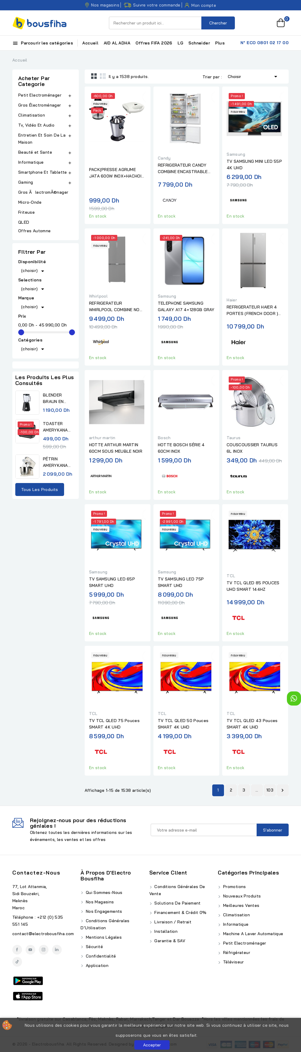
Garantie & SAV (169, 940)
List (103, 76)
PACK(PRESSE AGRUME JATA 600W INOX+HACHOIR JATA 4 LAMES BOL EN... (116, 173)
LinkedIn (57, 950)
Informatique (31, 162)
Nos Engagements (103, 911)
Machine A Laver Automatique (252, 933)
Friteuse (26, 212)
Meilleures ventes (240, 905)
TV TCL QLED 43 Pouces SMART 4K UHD (252, 724)
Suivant (282, 790)
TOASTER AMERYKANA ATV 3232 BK (56, 427)
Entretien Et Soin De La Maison (42, 138)
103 (269, 790)
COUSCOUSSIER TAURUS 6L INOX (252, 448)
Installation (165, 931)
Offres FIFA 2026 (154, 43)
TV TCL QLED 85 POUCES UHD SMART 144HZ (253, 586)
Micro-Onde (30, 202)
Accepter (152, 1045)
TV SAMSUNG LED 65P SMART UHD (112, 582)
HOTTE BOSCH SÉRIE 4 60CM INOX (181, 448)
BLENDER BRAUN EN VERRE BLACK (57, 398)
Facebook (17, 950)
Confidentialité (100, 956)
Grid (94, 76)
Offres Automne (34, 230)
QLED (24, 222)
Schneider (199, 43)
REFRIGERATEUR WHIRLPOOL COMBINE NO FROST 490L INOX (114, 307)
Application (96, 965)
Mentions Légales (103, 937)
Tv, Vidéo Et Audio (36, 125)
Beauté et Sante (35, 152)
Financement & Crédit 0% (180, 912)
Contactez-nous (36, 872)
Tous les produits (39, 489)
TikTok (17, 962)
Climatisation (31, 115)
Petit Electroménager (39, 95)
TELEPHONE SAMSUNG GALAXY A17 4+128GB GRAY (186, 306)
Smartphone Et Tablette (42, 172)
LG (180, 43)
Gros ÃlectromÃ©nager (43, 192)
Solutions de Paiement (177, 903)
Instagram (44, 950)
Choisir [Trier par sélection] (253, 76)
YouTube (30, 950)
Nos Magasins (99, 902)
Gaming (25, 182)
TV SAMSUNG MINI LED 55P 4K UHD (254, 164)
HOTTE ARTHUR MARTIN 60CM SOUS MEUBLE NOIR (115, 448)
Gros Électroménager (39, 105)
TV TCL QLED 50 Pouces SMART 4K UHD (183, 724)
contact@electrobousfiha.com (43, 933)
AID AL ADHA (117, 43)
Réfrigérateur (236, 952)
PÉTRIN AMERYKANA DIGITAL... (55, 462)
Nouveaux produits (241, 896)
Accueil (90, 43)
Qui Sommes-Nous (103, 892)
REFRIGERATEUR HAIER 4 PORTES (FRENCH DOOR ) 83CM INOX (252, 310)
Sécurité (93, 946)
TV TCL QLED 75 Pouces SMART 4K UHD (114, 724)
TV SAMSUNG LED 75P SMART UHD (181, 582)
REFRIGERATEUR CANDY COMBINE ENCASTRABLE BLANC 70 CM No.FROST (183, 168)
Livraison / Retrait (172, 922)
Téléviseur (233, 962)
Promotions (234, 886)
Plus (220, 43)
